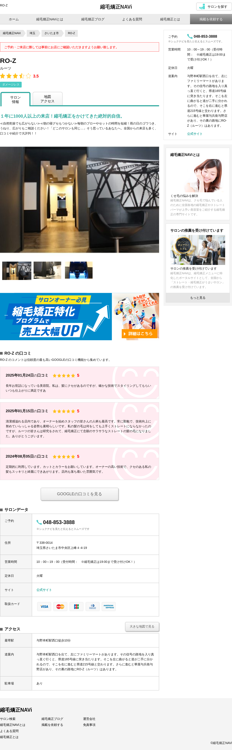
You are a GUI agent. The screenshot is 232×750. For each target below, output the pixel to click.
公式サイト (44, 590)
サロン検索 (7, 719)
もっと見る (197, 297)
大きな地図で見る (142, 626)
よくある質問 (9, 731)
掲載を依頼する (52, 725)
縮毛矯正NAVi (116, 7)
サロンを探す (217, 6)
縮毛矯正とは (9, 737)
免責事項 (89, 725)
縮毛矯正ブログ (52, 719)
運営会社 (89, 719)
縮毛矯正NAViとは (12, 725)
